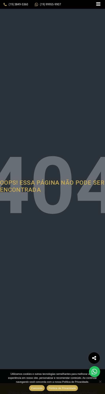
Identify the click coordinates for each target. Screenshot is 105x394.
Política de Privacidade (62, 388)
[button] (15, 5)
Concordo (37, 388)
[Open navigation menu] (98, 4)
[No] (100, 382)
